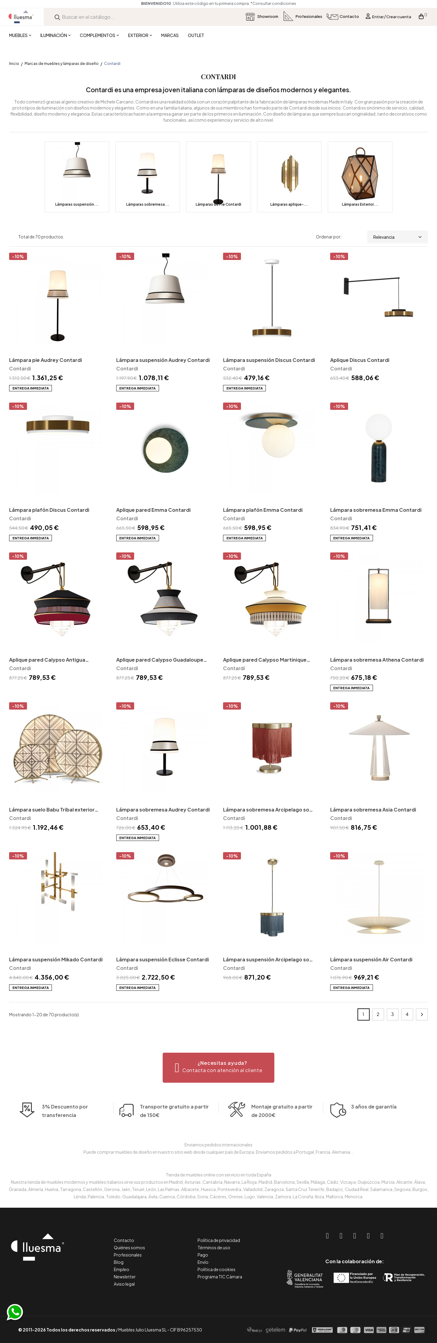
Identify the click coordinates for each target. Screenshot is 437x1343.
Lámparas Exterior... (360, 204)
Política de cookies (216, 1269)
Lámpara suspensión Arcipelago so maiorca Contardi (266, 960)
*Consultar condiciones (273, 3)
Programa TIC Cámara (220, 1276)
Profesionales (128, 1254)
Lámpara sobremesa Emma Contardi (376, 510)
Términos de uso (214, 1247)
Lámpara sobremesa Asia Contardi (373, 809)
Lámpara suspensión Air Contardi (371, 959)
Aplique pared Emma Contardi (153, 510)
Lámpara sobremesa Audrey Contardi (163, 809)
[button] (219, 1068)
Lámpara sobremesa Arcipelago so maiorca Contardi (266, 810)
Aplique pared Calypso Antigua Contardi (47, 660)
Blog (119, 1262)
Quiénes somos (129, 1247)
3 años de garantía (374, 1117)
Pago (203, 1254)
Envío (203, 1262)
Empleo (121, 1269)
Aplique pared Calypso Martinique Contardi (265, 660)
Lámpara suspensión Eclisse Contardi (162, 959)
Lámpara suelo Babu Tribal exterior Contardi (52, 810)
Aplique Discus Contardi (359, 360)
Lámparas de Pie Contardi (218, 204)
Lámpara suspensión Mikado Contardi (56, 959)
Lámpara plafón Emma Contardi (263, 510)
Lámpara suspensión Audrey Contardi (163, 360)
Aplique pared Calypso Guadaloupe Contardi (159, 660)
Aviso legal (124, 1284)
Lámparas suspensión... (77, 204)
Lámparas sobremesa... (147, 204)
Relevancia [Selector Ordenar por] (397, 237)
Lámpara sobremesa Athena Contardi (377, 659)
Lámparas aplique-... (289, 204)
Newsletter (125, 1276)
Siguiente (422, 1014)
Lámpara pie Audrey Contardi (45, 360)
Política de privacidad (219, 1240)
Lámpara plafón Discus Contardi (49, 510)
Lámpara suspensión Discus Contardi (269, 360)
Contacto (124, 1240)
